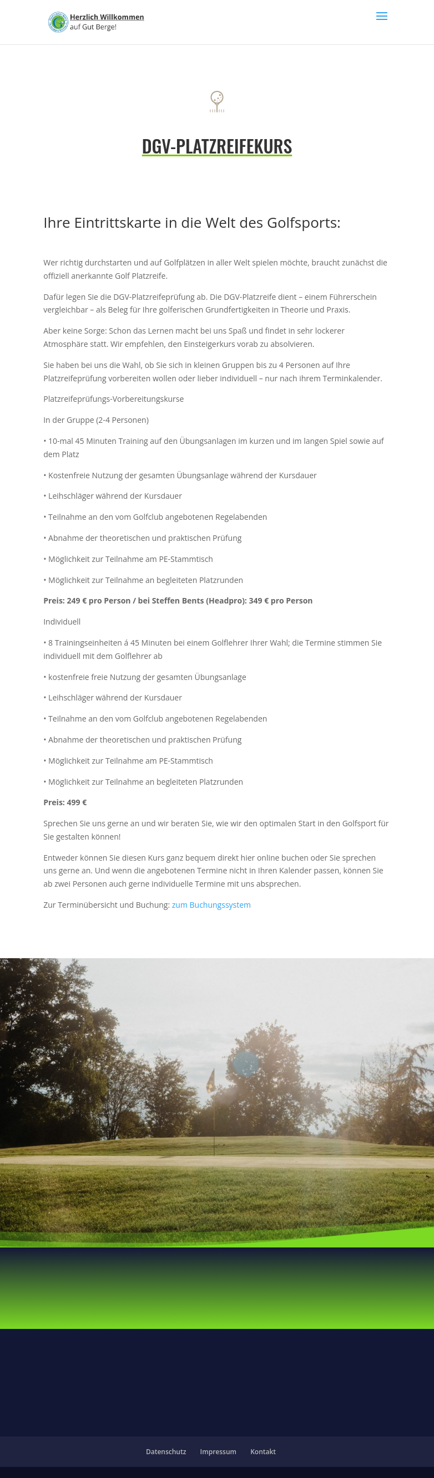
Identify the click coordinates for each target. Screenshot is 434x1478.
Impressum (218, 1451)
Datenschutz (166, 1451)
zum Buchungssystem (211, 904)
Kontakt (263, 1451)
